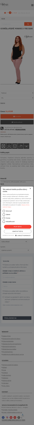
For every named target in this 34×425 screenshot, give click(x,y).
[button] (22, 235)
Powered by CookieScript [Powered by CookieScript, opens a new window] (8, 235)
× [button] (30, 188)
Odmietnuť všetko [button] (17, 231)
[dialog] (17, 212)
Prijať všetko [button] (17, 226)
